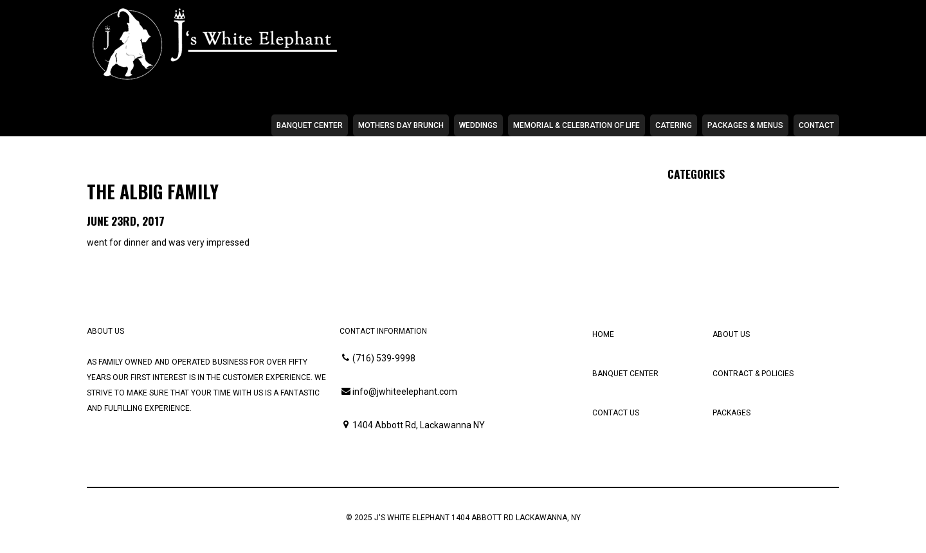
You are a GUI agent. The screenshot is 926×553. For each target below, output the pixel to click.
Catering (673, 125)
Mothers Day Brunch (401, 125)
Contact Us (615, 412)
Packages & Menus (745, 125)
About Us (731, 334)
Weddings (478, 125)
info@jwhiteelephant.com (404, 391)
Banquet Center (310, 125)
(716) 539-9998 (383, 358)
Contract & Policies (753, 373)
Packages (731, 412)
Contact (816, 125)
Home (603, 334)
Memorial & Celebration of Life (576, 125)
